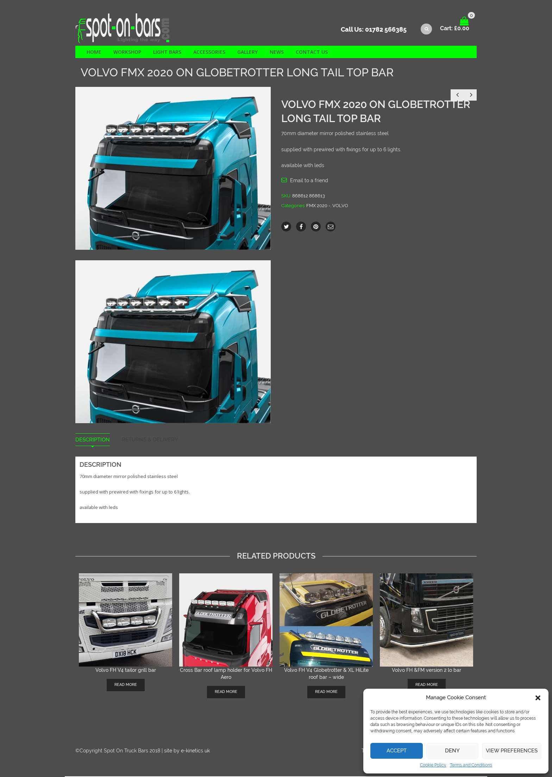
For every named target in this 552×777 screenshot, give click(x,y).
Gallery (247, 52)
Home (94, 52)
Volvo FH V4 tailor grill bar (125, 671)
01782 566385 (386, 30)
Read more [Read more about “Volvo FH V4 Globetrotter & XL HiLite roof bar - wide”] (326, 692)
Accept (397, 750)
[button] (537, 697)
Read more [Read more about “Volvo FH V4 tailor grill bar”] (125, 685)
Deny (452, 750)
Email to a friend (309, 181)
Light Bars (167, 52)
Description (92, 440)
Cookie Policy (433, 765)
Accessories (209, 52)
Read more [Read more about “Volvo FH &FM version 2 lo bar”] (426, 685)
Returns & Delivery (150, 440)
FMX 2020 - (318, 206)
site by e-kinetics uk (187, 751)
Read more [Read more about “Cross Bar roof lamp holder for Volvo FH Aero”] (226, 692)
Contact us (312, 52)
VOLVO (340, 206)
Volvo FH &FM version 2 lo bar (426, 671)
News (277, 52)
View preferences (512, 750)
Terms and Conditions (471, 765)
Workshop (127, 52)
